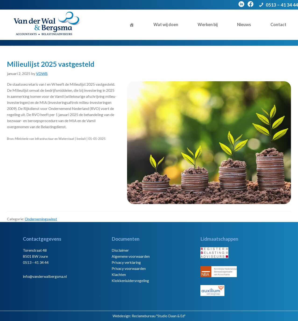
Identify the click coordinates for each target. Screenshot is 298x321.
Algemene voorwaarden (131, 256)
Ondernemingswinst (41, 219)
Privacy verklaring (126, 262)
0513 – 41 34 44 (282, 4)
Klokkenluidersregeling (130, 280)
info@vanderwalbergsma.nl (45, 276)
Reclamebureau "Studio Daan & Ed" (158, 316)
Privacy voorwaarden (129, 268)
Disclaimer (120, 250)
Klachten (119, 274)
